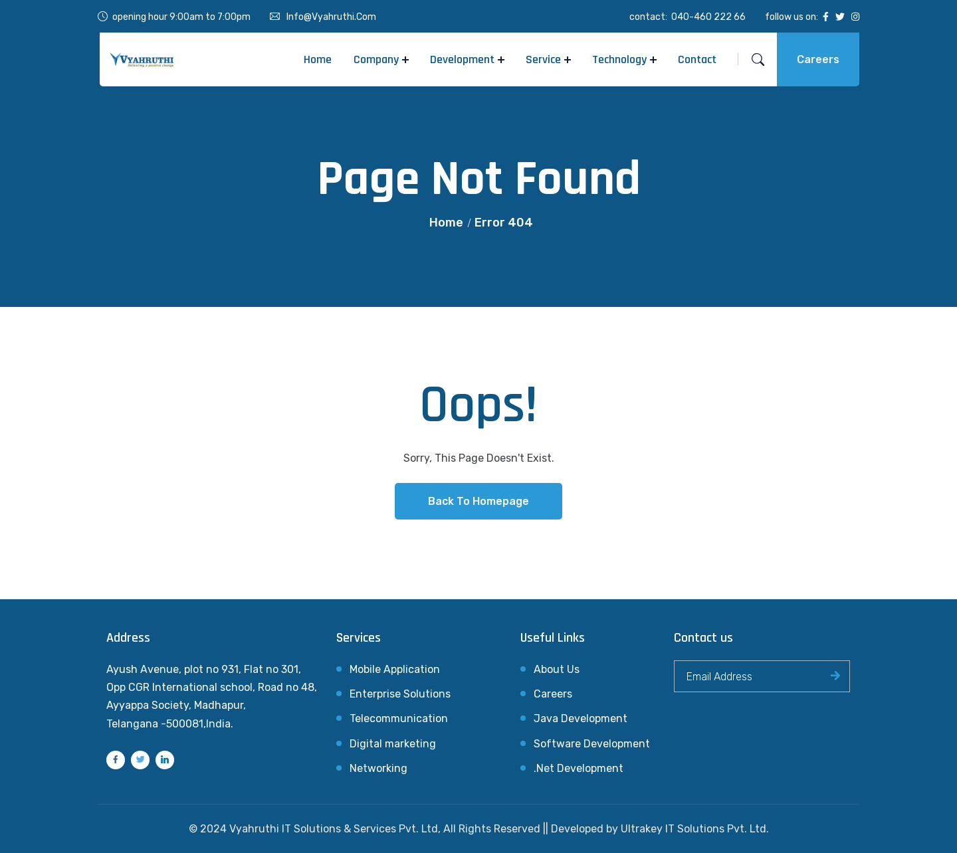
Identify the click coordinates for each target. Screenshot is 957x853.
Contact (697, 59)
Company (376, 59)
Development (462, 59)
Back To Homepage (478, 501)
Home (318, 59)
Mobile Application (395, 669)
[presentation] (775, 736)
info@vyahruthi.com (331, 17)
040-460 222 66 (708, 17)
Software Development (592, 743)
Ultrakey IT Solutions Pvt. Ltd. (695, 828)
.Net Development (578, 768)
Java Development (580, 718)
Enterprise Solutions (400, 694)
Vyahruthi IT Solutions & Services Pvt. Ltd (333, 828)
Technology (619, 59)
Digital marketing (393, 743)
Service (543, 59)
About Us (557, 669)
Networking (378, 768)
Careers (818, 59)
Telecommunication (399, 718)
